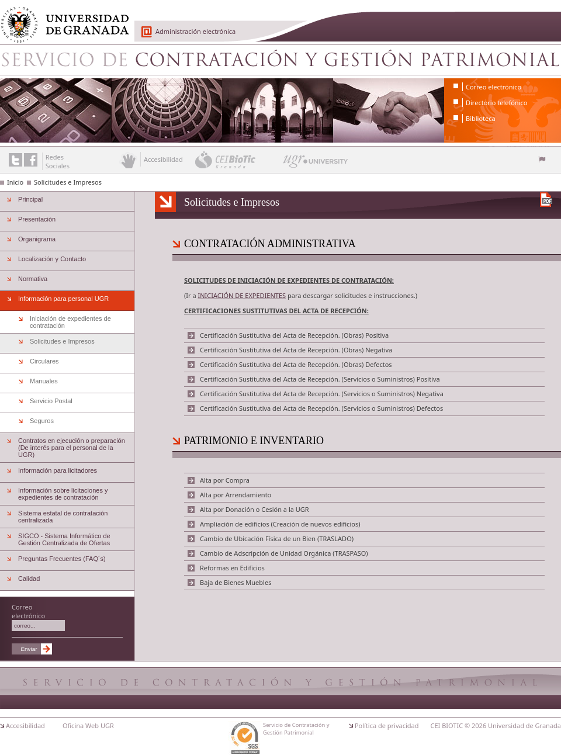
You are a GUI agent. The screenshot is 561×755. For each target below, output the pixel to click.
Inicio (15, 182)
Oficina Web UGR (88, 725)
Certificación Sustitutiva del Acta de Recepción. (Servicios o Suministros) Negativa (322, 393)
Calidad (29, 578)
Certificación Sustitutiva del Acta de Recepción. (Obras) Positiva (294, 335)
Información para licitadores (57, 470)
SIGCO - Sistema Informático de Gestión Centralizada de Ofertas (64, 539)
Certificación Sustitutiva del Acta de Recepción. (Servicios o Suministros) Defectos (321, 408)
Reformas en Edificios (232, 567)
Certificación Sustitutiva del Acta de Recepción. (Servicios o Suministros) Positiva (320, 379)
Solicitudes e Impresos (68, 182)
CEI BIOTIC (447, 725)
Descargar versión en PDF (546, 199)
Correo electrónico (493, 86)
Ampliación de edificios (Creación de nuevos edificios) (280, 524)
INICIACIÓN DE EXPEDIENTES (242, 295)
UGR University (315, 164)
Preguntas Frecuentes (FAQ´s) (62, 558)
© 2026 (475, 725)
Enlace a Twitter (15, 160)
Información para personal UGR (63, 298)
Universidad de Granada (61, 18)
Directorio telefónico (496, 102)
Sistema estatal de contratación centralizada (63, 517)
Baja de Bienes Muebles (235, 582)
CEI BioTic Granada (238, 159)
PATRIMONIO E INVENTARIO (254, 440)
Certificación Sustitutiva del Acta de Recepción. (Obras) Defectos (296, 364)
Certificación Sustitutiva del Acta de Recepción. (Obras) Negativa (296, 349)
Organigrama (37, 239)
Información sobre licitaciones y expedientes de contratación (63, 494)
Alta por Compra (225, 480)
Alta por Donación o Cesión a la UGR (254, 509)
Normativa (32, 278)
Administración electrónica (195, 31)
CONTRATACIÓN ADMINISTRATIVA (270, 244)
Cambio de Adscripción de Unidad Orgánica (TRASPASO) (284, 553)
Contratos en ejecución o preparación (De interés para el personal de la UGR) (71, 447)
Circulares (44, 361)
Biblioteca (481, 118)
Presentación (37, 219)
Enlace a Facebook (30, 160)
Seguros (42, 420)
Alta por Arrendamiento (235, 494)
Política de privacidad (387, 725)
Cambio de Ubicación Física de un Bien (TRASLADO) (277, 538)
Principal (30, 199)
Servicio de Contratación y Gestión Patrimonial (280, 59)
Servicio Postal (51, 400)
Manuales (44, 381)
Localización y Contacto (52, 258)
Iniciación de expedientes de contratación (70, 322)
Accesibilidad (25, 725)
